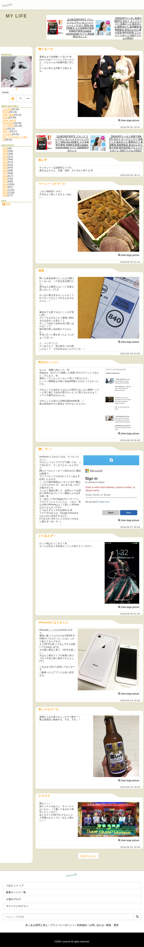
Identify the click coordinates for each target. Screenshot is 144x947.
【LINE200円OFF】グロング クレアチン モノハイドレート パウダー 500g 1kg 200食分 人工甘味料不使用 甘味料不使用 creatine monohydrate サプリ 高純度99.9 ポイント (80, 28)
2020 (5, 165)
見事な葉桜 (8, 115)
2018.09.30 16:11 (130, 175)
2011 (5, 190)
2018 (5, 170)
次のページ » (88, 855)
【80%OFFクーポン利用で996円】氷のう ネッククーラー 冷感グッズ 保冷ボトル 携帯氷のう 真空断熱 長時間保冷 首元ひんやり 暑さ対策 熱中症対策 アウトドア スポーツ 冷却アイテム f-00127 (128, 28)
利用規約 (82, 925)
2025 (5, 151)
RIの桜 (5, 112)
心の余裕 (7, 109)
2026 (5, 148)
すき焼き (7, 134)
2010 (5, 192)
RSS (6, 204)
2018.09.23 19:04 (130, 787)
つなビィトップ (14, 885)
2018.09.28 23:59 (130, 353)
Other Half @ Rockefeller (9, 122)
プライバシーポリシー (62, 925)
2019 (5, 167)
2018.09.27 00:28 (130, 527)
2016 (5, 176)
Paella (5, 117)
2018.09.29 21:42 (130, 262)
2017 (5, 173)
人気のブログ (13, 899)
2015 (5, 178)
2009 (5, 195)
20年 (4, 128)
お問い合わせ (96, 925)
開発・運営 (112, 925)
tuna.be (72, 875)
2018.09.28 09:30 (130, 440)
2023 (5, 156)
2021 (5, 162)
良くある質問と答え (36, 925)
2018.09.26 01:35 (130, 614)
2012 (5, 187)
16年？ (6, 131)
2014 (5, 181)
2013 (5, 184)
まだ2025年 (8, 126)
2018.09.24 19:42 (130, 700)
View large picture (128, 120)
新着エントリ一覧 (16, 892)
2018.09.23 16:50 (130, 847)
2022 (5, 159)
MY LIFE (16, 15)
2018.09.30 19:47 (130, 127)
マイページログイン (17, 906)
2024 (5, 153)
